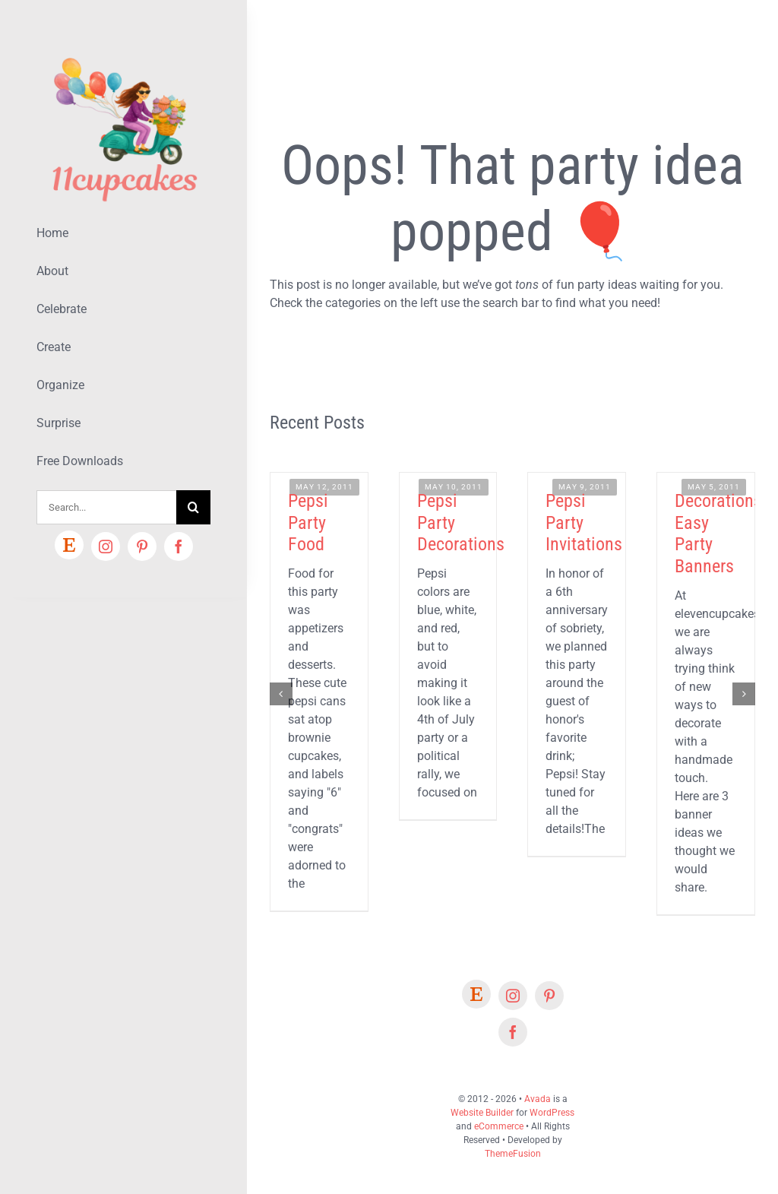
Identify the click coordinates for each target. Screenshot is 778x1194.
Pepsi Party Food (308, 523)
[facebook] (178, 546)
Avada (537, 1099)
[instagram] (105, 546)
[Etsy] (69, 544)
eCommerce (498, 1126)
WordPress (552, 1112)
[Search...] (106, 507)
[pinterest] (142, 546)
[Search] (193, 507)
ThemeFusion (513, 1153)
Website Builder (482, 1112)
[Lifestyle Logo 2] (123, 51)
